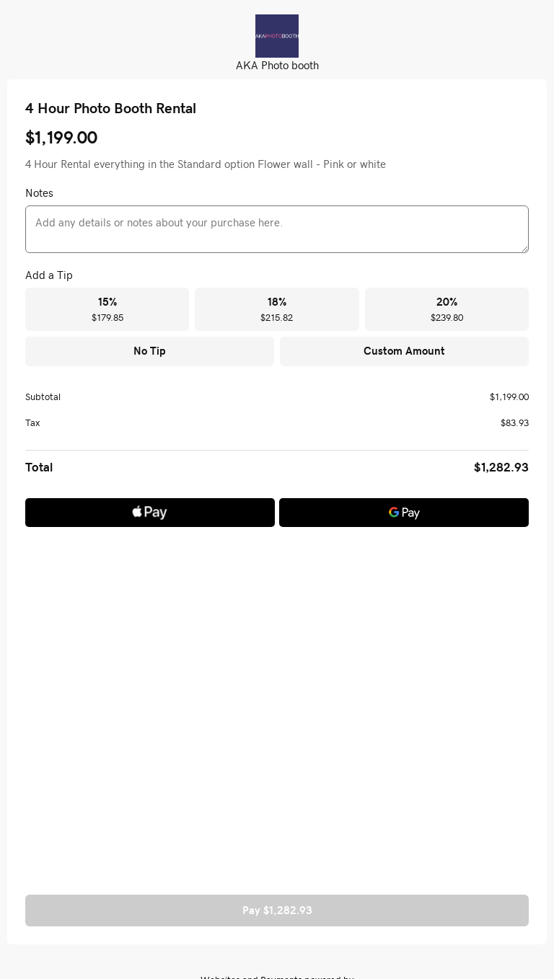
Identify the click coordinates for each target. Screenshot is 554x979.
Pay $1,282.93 (277, 910)
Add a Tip (49, 274)
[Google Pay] (404, 512)
